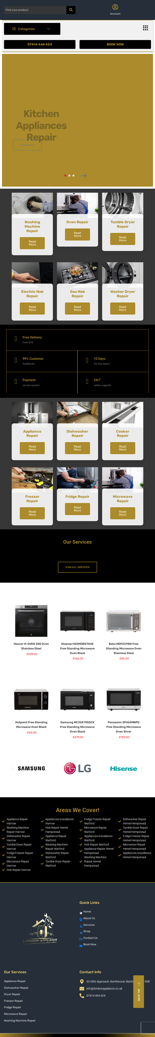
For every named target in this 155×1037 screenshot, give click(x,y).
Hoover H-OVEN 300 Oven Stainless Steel (31, 646)
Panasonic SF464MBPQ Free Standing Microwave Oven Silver (123, 727)
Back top (139, 991)
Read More (32, 243)
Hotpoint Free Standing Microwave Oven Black (31, 725)
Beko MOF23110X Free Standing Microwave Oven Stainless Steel (123, 648)
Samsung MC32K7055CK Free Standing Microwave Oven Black (77, 727)
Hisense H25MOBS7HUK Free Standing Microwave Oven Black (77, 648)
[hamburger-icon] (145, 28)
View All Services (77, 567)
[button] (12, 768)
